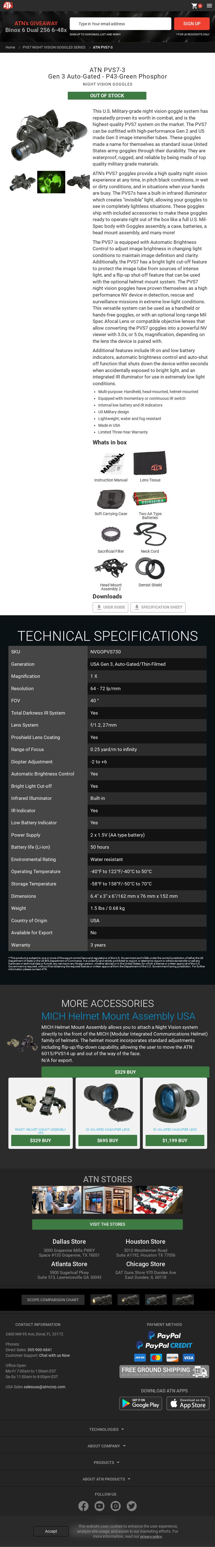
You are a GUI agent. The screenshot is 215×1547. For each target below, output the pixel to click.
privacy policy (151, 1533)
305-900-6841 (39, 1350)
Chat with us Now (54, 1356)
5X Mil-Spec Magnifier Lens (175, 1105)
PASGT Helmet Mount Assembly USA (41, 1107)
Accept (51, 1528)
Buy (125, 1072)
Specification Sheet (158, 607)
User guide (110, 607)
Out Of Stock (107, 95)
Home (10, 47)
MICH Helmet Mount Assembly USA (118, 1016)
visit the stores (107, 1224)
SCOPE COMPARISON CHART (53, 1300)
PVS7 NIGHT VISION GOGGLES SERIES (54, 47)
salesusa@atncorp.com (44, 1387)
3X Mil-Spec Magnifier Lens (108, 1105)
